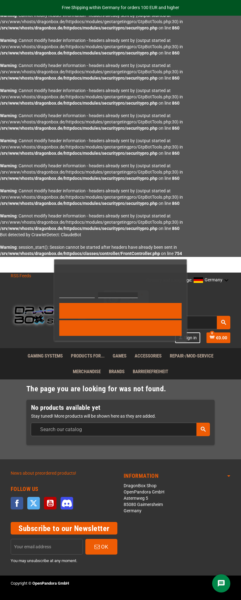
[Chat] (221, 583)
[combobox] (120, 429)
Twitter (33, 503)
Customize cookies (118, 295)
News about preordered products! (43, 473)
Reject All (120, 328)
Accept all (121, 311)
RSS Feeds (21, 276)
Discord (67, 503)
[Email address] (47, 547)
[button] (211, 280)
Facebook (17, 503)
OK (101, 547)
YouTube (50, 503)
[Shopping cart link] (218, 337)
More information (77, 295)
